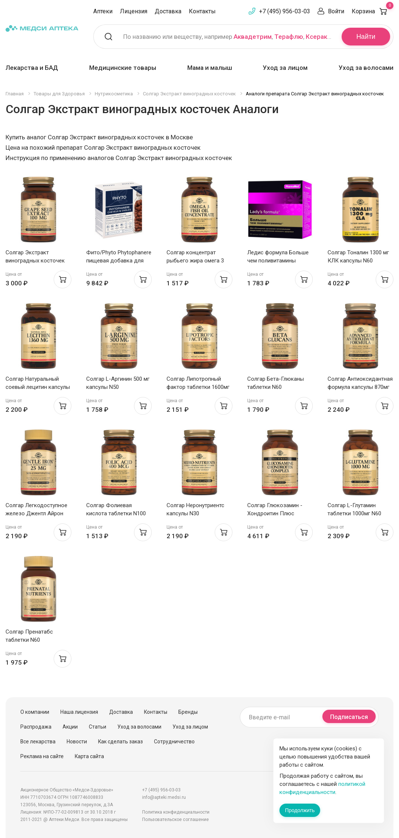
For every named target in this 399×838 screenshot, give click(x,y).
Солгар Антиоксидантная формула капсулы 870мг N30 (360, 387)
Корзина (372, 11)
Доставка (168, 11)
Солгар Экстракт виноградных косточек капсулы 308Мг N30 (35, 260)
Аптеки (103, 11)
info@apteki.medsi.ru (164, 797)
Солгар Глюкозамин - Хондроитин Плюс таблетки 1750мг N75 (274, 513)
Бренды (188, 712)
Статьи (97, 727)
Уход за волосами (366, 67)
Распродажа (35, 727)
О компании (34, 712)
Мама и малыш (209, 67)
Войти (336, 11)
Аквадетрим (253, 36)
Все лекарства (38, 741)
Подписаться (349, 716)
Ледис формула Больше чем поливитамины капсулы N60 (278, 260)
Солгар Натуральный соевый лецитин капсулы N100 (38, 387)
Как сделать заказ (120, 741)
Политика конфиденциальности (175, 812)
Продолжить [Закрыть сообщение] (300, 810)
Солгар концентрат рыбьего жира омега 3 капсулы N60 (195, 260)
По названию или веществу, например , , (227, 36)
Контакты (202, 11)
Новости (77, 741)
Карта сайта (89, 756)
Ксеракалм (322, 36)
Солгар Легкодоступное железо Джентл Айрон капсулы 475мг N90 (36, 513)
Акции (70, 727)
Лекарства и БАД (32, 67)
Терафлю (288, 36)
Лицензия (133, 11)
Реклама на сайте (42, 756)
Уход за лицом (285, 67)
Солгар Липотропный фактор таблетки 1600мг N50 (198, 387)
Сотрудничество (174, 741)
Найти (365, 36)
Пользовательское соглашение (175, 819)
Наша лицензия (79, 712)
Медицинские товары (122, 67)
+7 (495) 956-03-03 (284, 11)
